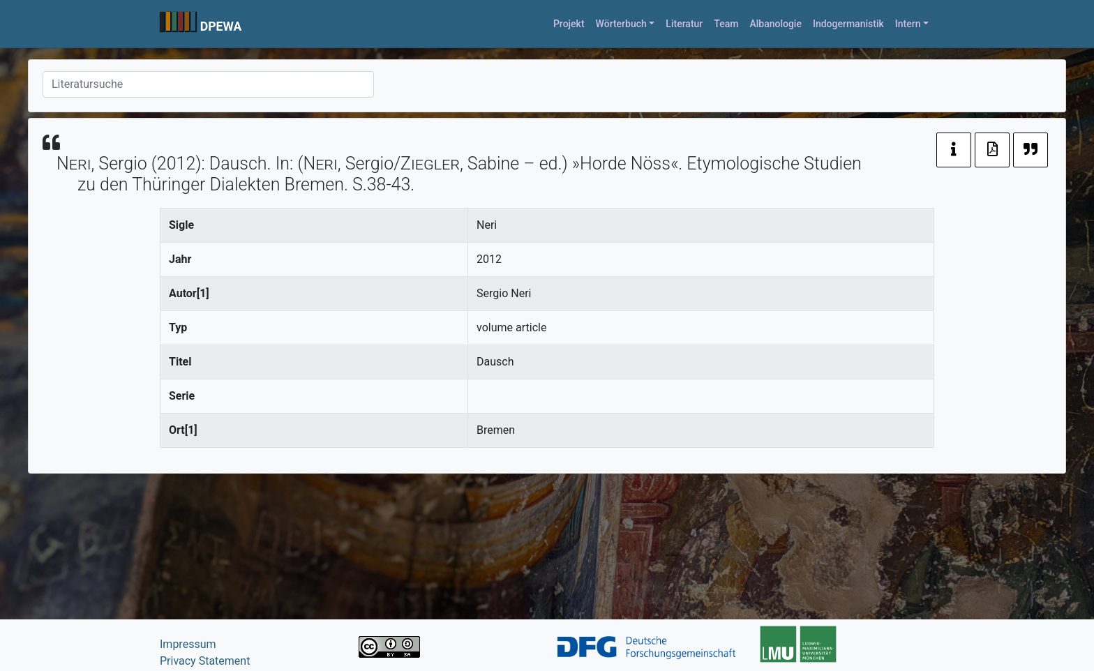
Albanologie (775, 23)
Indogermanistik (848, 23)
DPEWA (221, 26)
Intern (908, 23)
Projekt (569, 23)
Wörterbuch (621, 23)
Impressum (188, 644)
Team (726, 23)
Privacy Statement (205, 661)
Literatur (684, 23)
